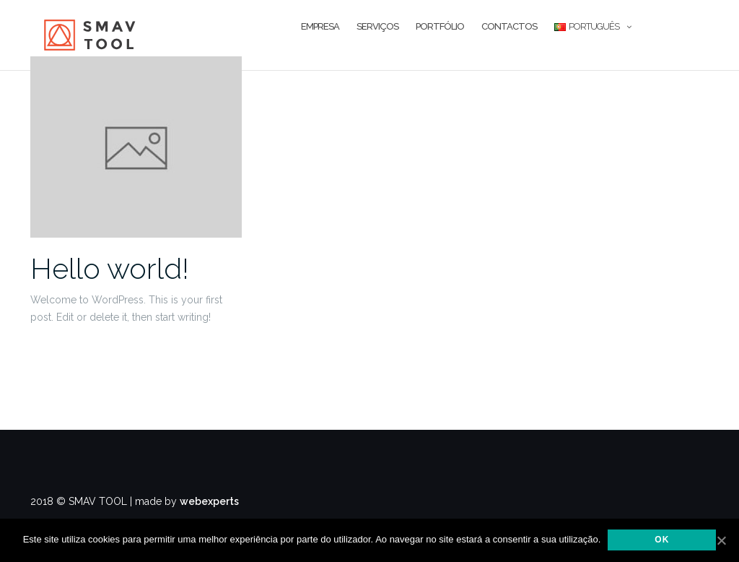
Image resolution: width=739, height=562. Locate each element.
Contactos (509, 26)
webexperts (209, 501)
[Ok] (721, 540)
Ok (662, 540)
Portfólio (440, 26)
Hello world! (109, 268)
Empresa (320, 26)
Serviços (377, 26)
